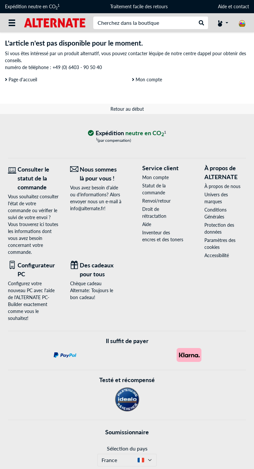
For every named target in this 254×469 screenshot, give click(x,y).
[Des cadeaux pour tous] (96, 270)
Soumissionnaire (127, 432)
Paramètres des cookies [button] (219, 243)
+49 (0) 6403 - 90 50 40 (77, 67)
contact (241, 6)
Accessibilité (216, 255)
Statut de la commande (154, 189)
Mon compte (147, 79)
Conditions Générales (215, 213)
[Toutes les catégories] (12, 23)
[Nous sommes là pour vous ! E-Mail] (96, 174)
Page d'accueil (21, 79)
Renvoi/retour (156, 201)
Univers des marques (216, 198)
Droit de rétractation (154, 212)
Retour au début (127, 109)
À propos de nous (222, 186)
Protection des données (219, 228)
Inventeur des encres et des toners (162, 236)
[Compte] (223, 22)
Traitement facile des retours (139, 6)
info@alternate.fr (87, 208)
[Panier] (242, 22)
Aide (222, 6)
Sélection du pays (127, 448)
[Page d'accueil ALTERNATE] (54, 22)
